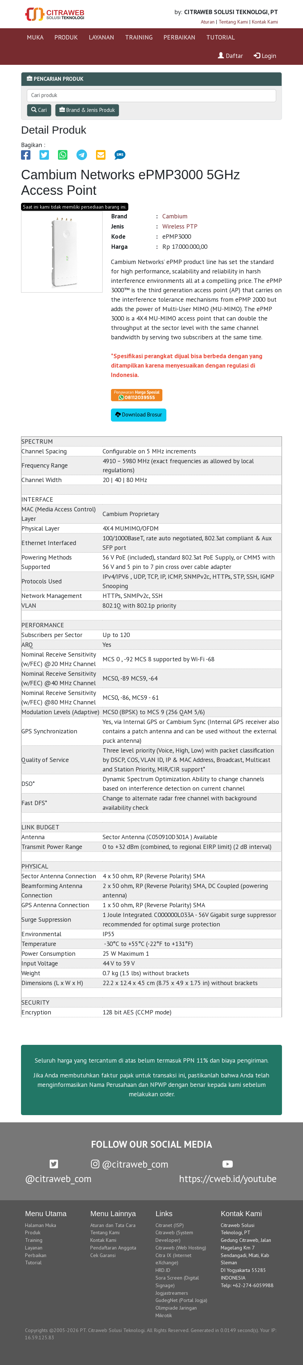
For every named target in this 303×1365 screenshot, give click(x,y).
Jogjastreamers (171, 1293)
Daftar (230, 55)
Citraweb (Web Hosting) (180, 1247)
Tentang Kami (233, 21)
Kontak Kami (265, 21)
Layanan (33, 1247)
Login (265, 55)
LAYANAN (101, 37)
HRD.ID (162, 1270)
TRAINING (139, 37)
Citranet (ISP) (169, 1225)
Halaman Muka (40, 1225)
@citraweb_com (130, 1164)
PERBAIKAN (179, 37)
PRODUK (66, 37)
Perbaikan (35, 1255)
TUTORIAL (220, 37)
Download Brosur (138, 414)
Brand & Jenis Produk (87, 109)
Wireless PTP (180, 226)
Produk (32, 1232)
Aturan (208, 21)
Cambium (174, 216)
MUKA (35, 37)
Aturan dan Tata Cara (113, 1225)
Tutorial (33, 1262)
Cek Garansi (103, 1255)
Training (33, 1240)
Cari (39, 109)
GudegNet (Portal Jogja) (181, 1300)
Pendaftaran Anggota (113, 1247)
